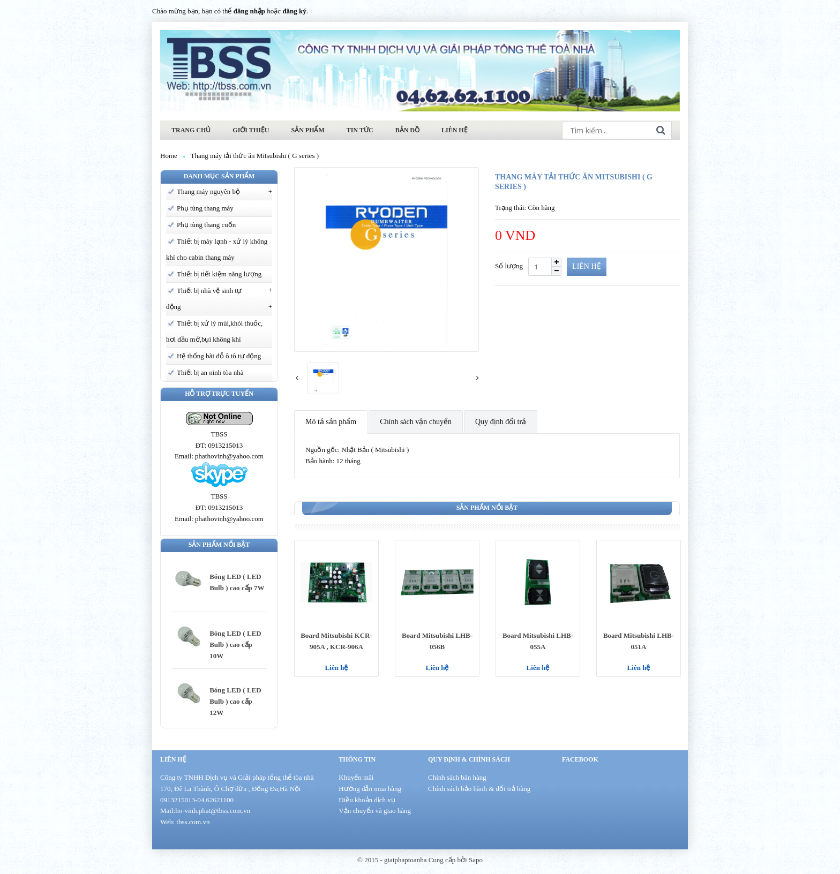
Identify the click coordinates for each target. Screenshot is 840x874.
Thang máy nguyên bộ (208, 191)
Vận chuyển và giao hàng (375, 811)
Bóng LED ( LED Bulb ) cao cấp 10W (235, 644)
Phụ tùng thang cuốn (206, 225)
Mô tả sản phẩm (330, 422)
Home (168, 156)
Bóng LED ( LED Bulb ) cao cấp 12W (235, 701)
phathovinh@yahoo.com (229, 456)
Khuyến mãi (356, 777)
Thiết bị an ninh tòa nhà (210, 372)
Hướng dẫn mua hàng (370, 789)
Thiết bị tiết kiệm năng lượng (219, 274)
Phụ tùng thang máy (205, 208)
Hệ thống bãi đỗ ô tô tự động (219, 356)
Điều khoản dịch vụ (367, 800)
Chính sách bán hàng (457, 777)
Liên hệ (336, 668)
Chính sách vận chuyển (416, 422)
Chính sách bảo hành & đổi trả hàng (479, 789)
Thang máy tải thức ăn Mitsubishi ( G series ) (255, 156)
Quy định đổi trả (500, 422)
